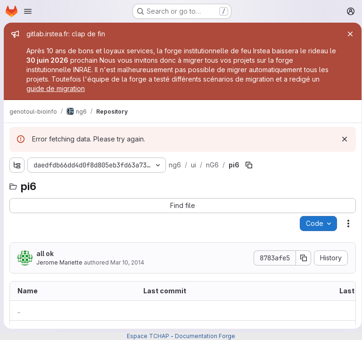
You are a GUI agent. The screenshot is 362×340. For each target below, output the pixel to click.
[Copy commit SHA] (300, 257)
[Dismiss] (341, 139)
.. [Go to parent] (18, 311)
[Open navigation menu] (27, 11)
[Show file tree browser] (17, 165)
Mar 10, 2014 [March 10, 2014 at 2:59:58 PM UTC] (127, 262)
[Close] (347, 34)
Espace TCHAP (148, 336)
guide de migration (55, 88)
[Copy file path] (247, 165)
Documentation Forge (205, 336)
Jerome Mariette (59, 262)
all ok (45, 253)
